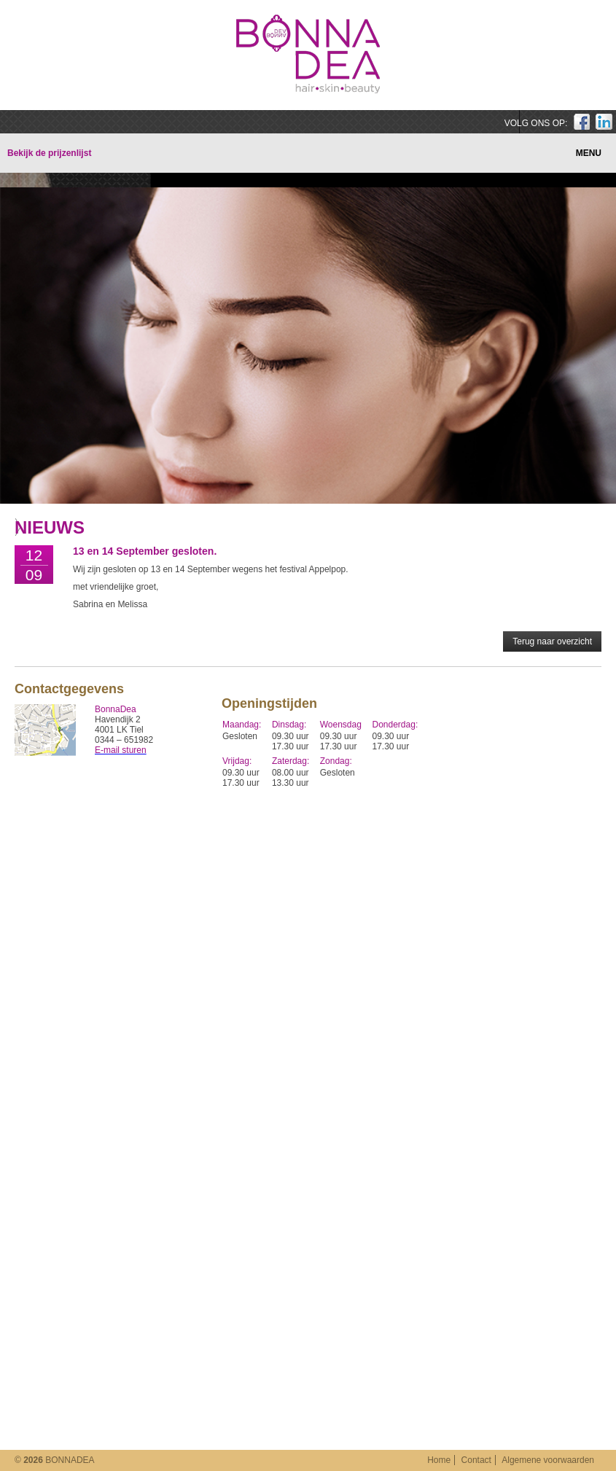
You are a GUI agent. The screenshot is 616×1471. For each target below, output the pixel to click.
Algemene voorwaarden (548, 1460)
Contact (476, 1460)
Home (439, 1460)
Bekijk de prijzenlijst (49, 153)
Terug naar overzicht (552, 641)
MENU (588, 153)
